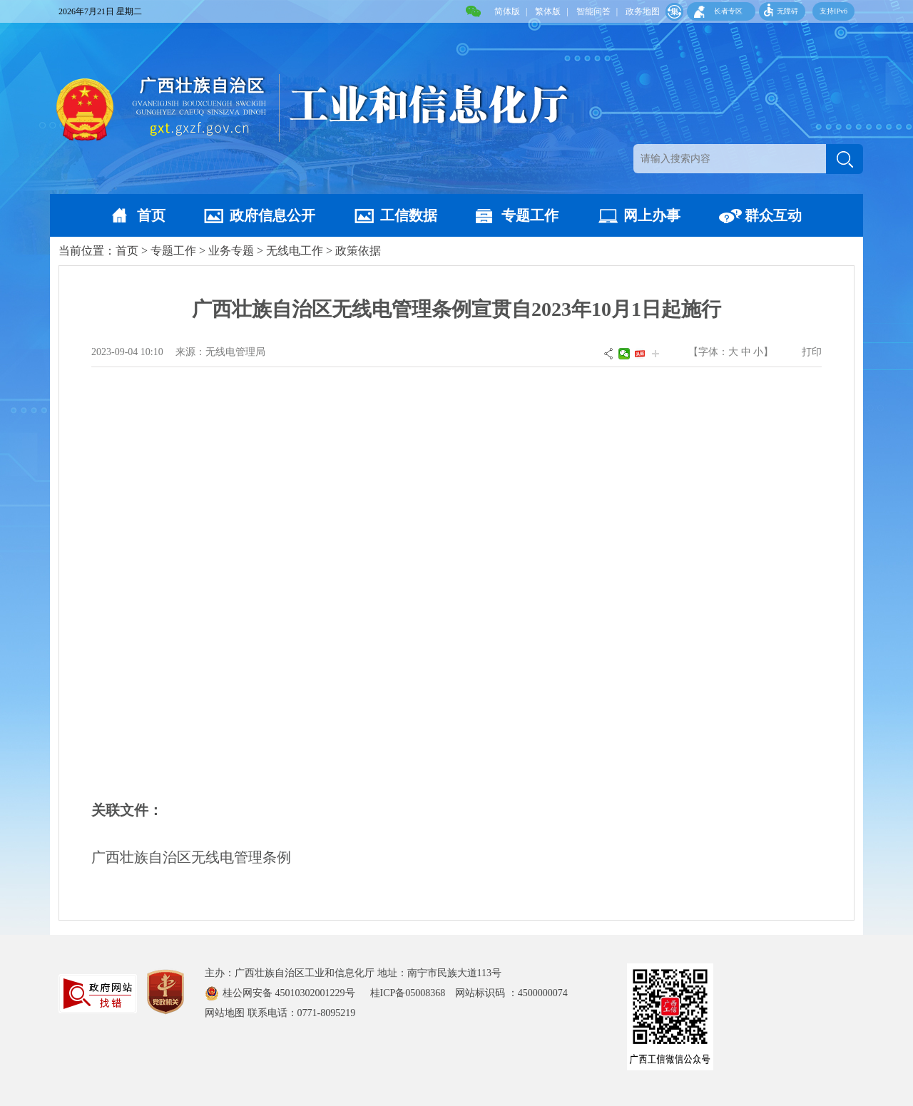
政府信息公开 (272, 215)
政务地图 (643, 11)
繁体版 (548, 11)
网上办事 (651, 215)
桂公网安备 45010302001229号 (290, 993)
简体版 (507, 11)
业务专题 (231, 251)
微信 (624, 353)
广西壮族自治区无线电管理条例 (191, 857)
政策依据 (358, 251)
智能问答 (593, 11)
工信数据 (408, 215)
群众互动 (773, 215)
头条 (640, 353)
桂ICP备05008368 (413, 993)
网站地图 (225, 1013)
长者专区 (728, 11)
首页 (151, 215)
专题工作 (529, 215)
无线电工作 (294, 251)
